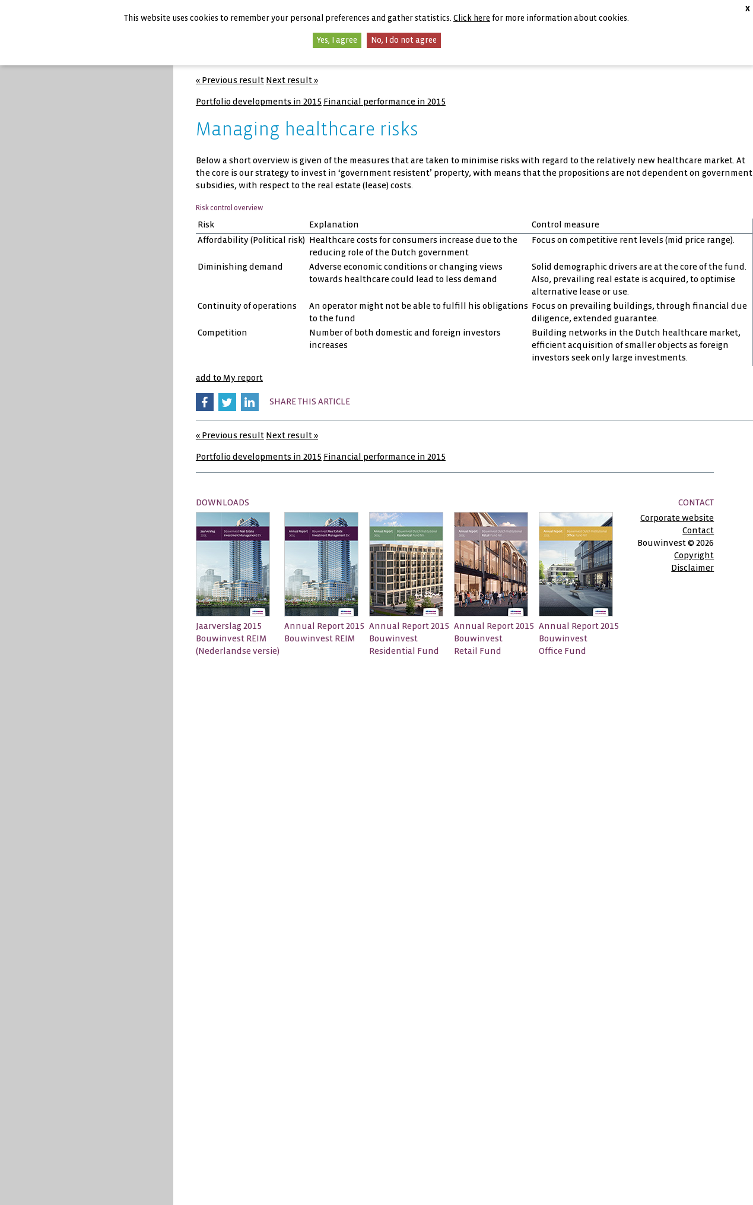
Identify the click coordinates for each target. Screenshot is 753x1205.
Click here (471, 18)
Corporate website (677, 518)
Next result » (292, 80)
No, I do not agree (404, 40)
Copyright (694, 555)
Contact (698, 530)
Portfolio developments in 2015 (259, 101)
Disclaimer (692, 568)
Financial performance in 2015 (384, 101)
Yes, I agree (337, 40)
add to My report (229, 377)
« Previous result (230, 80)
